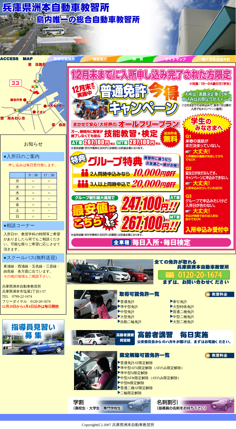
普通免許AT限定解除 (136, 363)
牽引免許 (180, 302)
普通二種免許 (183, 312)
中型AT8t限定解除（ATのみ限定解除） (150, 378)
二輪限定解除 (131, 393)
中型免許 (127, 312)
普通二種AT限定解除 (136, 388)
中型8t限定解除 (132, 383)
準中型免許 (129, 307)
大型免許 (127, 317)
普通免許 (127, 302)
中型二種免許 (183, 317)
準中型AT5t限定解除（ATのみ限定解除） (152, 368)
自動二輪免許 (131, 322)
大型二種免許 (183, 322)
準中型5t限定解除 (134, 373)
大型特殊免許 (183, 307)
